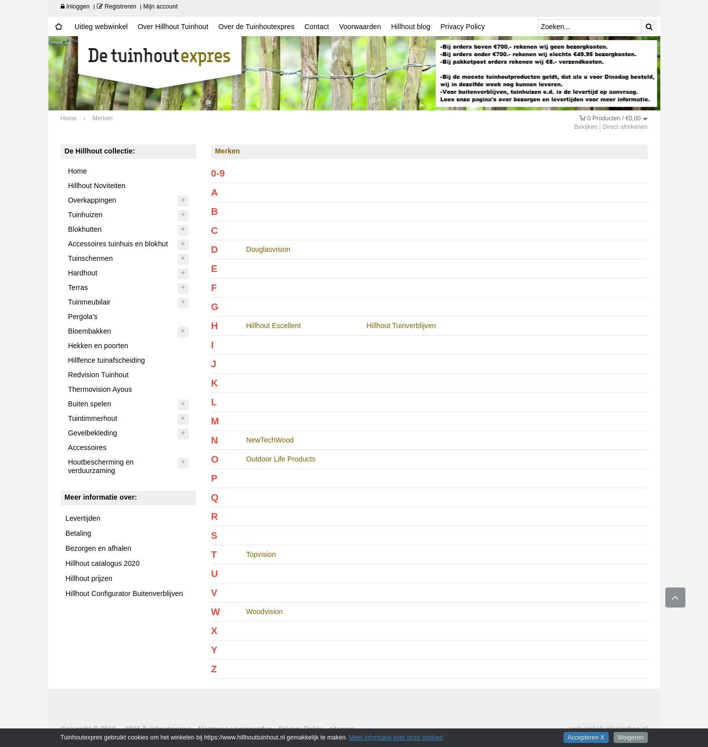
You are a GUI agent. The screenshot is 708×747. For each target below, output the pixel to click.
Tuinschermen (90, 258)
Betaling (78, 533)
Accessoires (87, 447)
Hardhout (82, 273)
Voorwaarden (360, 27)
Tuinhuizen (85, 215)
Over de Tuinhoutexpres (256, 27)
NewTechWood (270, 440)
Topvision (261, 554)
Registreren (116, 6)
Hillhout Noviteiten (97, 186)
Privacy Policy (463, 27)
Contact (317, 27)
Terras (78, 287)
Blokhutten (85, 229)
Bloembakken (89, 331)
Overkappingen (92, 200)
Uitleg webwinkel (101, 27)
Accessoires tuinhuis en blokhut (118, 244)
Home (77, 171)
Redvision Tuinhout (98, 375)
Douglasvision (268, 249)
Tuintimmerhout (92, 418)
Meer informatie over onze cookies (396, 737)
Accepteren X (586, 737)
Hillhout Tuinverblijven (401, 326)
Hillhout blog (410, 27)
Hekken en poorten (98, 346)
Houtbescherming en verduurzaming (101, 466)
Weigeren (631, 737)
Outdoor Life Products (281, 459)
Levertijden (83, 518)
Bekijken (586, 126)
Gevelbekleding (92, 433)
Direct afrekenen (625, 126)
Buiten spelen (89, 404)
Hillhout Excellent (273, 326)
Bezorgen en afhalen (98, 548)
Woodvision (264, 612)
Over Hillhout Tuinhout (172, 27)
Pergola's (83, 317)
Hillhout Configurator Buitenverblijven (124, 593)
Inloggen (75, 6)
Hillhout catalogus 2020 (103, 563)
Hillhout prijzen (89, 578)
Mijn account (161, 6)
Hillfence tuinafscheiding (106, 360)
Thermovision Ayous (100, 389)
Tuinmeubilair (89, 302)
